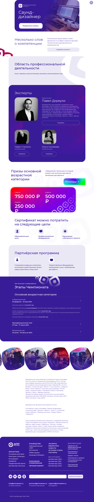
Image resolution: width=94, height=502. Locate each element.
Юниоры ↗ (72, 181)
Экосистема (14, 452)
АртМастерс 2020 (55, 459)
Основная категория (16, 454)
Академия (12, 461)
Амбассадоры (34, 452)
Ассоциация (13, 459)
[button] (60, 123)
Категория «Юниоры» (17, 456)
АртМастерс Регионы (17, 466)
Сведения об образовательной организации (74, 447)
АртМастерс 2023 (55, 466)
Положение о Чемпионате (73, 452)
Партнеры (52, 452)
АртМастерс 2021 (54, 461)
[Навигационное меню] (91, 2)
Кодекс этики (73, 455)
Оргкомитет (33, 450)
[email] (48, 476)
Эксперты (52, 444)
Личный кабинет (36, 466)
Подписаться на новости (75, 476)
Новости (52, 448)
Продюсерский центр (17, 463)
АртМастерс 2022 (55, 463)
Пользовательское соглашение (75, 460)
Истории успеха (55, 450)
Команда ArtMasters (36, 455)
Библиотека (53, 446)
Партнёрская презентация (73, 465)
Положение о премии (76, 458)
